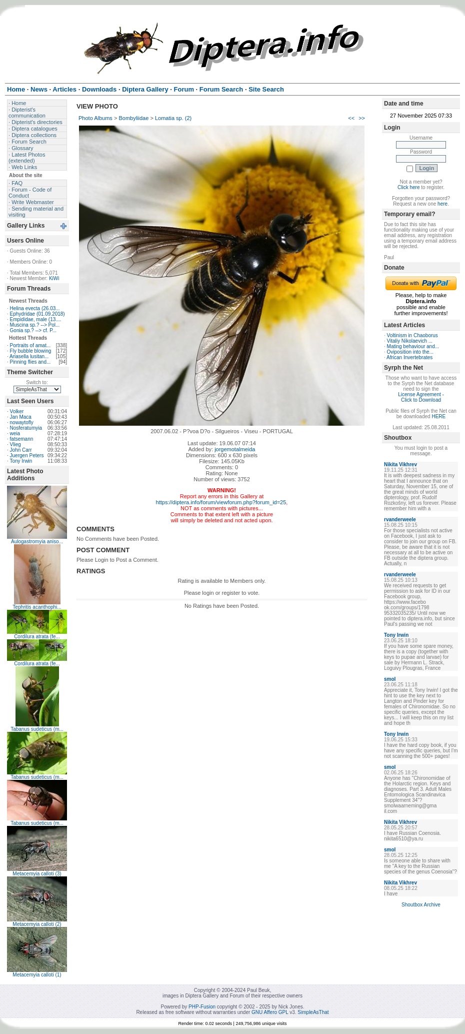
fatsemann (22, 439)
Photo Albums (95, 118)
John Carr (21, 450)
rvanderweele (400, 519)
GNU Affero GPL (270, 1012)
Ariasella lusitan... (29, 356)
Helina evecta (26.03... (35, 308)
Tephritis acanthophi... (36, 607)
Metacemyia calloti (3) (36, 873)
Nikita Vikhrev (400, 464)
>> (361, 118)
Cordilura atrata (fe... (37, 636)
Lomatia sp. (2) (173, 118)
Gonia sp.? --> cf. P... (33, 330)
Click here (409, 187)
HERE (439, 416)
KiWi (54, 278)
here (443, 204)
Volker (17, 411)
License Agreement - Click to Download (421, 397)
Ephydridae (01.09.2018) (37, 314)
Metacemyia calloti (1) (36, 974)
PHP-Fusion (202, 1006)
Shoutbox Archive (421, 904)
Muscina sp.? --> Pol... (35, 325)
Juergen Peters (27, 455)
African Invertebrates (409, 357)
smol (390, 679)
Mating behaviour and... (413, 346)
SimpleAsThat (313, 1012)
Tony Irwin (21, 461)
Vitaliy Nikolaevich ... (410, 341)
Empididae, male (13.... (36, 319)
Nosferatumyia (26, 428)
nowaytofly (22, 422)
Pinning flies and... (30, 362)
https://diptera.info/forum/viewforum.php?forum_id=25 (221, 502)
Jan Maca (21, 417)
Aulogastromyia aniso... (37, 541)
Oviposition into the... (410, 352)
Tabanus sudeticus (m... (37, 729)
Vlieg (15, 444)
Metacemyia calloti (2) (36, 924)
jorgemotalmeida (234, 449)
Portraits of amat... (30, 345)
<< (351, 118)
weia (15, 433)
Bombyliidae (133, 118)
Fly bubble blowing (31, 351)
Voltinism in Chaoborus (412, 335)
